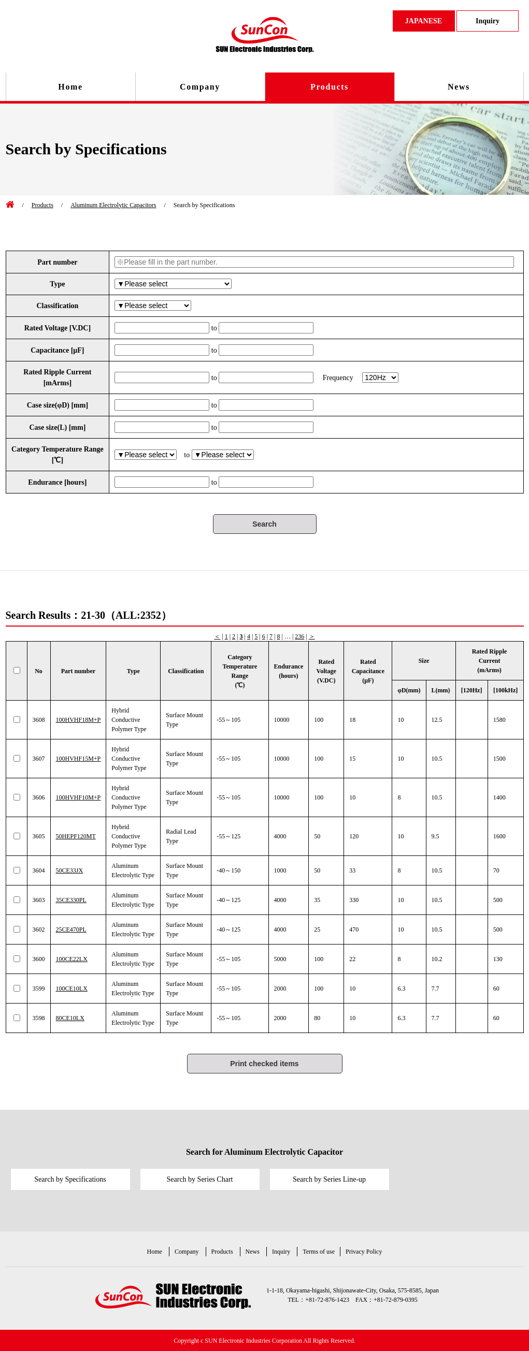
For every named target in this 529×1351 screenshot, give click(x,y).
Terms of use (319, 1251)
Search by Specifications (70, 1179)
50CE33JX (69, 870)
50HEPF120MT (76, 836)
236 (299, 636)
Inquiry (281, 1251)
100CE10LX (72, 988)
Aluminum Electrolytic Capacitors (113, 205)
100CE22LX (72, 959)
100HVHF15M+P (78, 758)
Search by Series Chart (200, 1179)
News (459, 86)
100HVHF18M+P (78, 719)
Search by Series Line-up (329, 1179)
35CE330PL (71, 900)
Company (200, 86)
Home (70, 86)
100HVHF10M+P (78, 797)
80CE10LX (70, 1018)
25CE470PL (71, 929)
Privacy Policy (364, 1251)
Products (329, 86)
